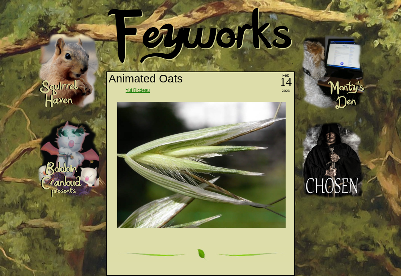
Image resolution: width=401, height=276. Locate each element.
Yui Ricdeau (138, 90)
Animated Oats (146, 78)
